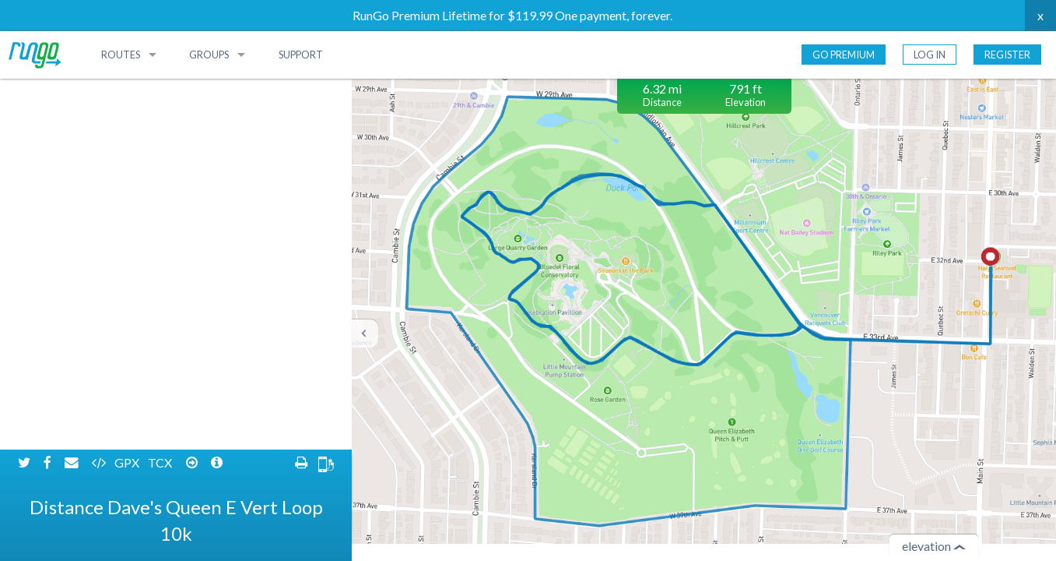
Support (301, 54)
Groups (209, 54)
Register (1007, 54)
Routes (120, 54)
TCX (161, 91)
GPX (128, 91)
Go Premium (843, 54)
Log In (929, 54)
